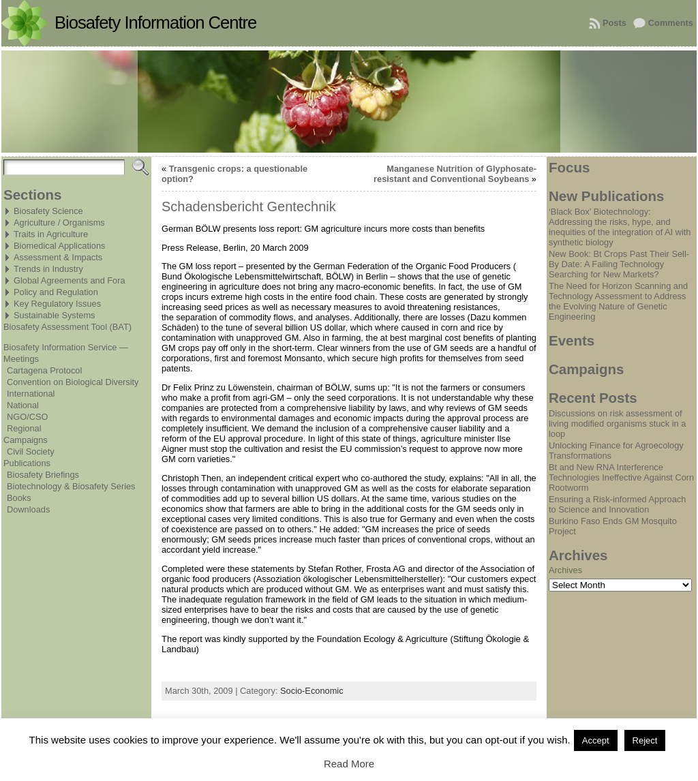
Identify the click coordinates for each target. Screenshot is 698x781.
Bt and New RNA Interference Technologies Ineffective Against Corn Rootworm (621, 477)
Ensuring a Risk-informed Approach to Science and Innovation (617, 504)
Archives (565, 570)
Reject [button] (645, 740)
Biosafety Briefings (43, 475)
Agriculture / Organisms (59, 222)
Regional (24, 428)
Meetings (21, 359)
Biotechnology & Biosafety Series (71, 486)
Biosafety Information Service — (65, 347)
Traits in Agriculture (51, 234)
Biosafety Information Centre (155, 22)
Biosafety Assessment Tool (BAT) (67, 327)
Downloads (28, 509)
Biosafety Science (48, 211)
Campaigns (25, 440)
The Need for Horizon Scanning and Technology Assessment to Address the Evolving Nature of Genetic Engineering (618, 301)
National (23, 405)
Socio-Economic (311, 691)
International (31, 393)
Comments (670, 23)
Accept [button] (595, 740)
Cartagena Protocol (44, 370)
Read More (349, 763)
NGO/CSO (27, 417)
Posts (614, 23)
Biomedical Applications (59, 246)
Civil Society (31, 451)
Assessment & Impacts (58, 257)
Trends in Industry (48, 269)
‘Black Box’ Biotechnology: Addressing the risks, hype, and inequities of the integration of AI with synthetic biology (620, 226)
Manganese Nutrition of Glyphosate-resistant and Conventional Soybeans (455, 174)
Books (19, 498)
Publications (26, 463)
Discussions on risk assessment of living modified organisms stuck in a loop (617, 423)
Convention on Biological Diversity (72, 382)
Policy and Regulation (56, 292)
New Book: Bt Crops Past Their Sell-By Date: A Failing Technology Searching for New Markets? (619, 264)
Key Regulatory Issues (57, 303)
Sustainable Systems (54, 315)
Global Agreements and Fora (69, 280)
